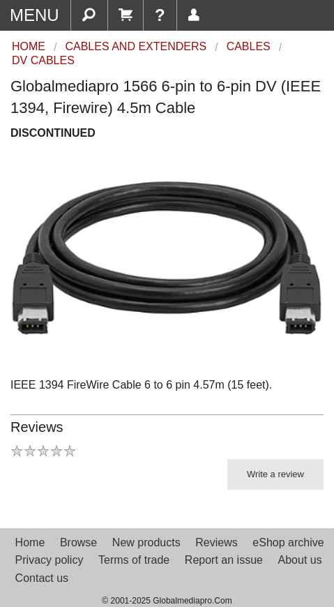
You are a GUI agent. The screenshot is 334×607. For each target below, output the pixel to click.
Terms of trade (133, 560)
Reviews (216, 542)
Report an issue (224, 560)
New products (146, 542)
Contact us (41, 578)
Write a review (275, 474)
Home (30, 542)
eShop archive (288, 542)
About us (300, 560)
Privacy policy (49, 560)
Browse (78, 542)
